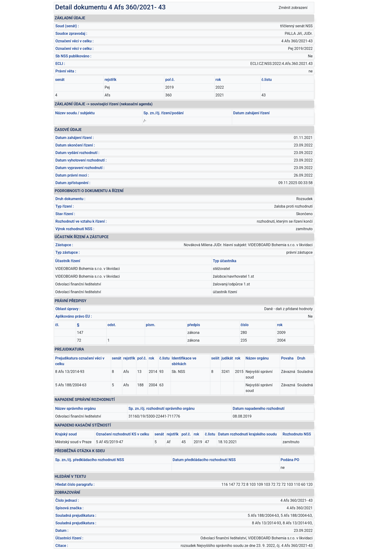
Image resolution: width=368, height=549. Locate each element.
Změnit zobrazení (293, 7)
